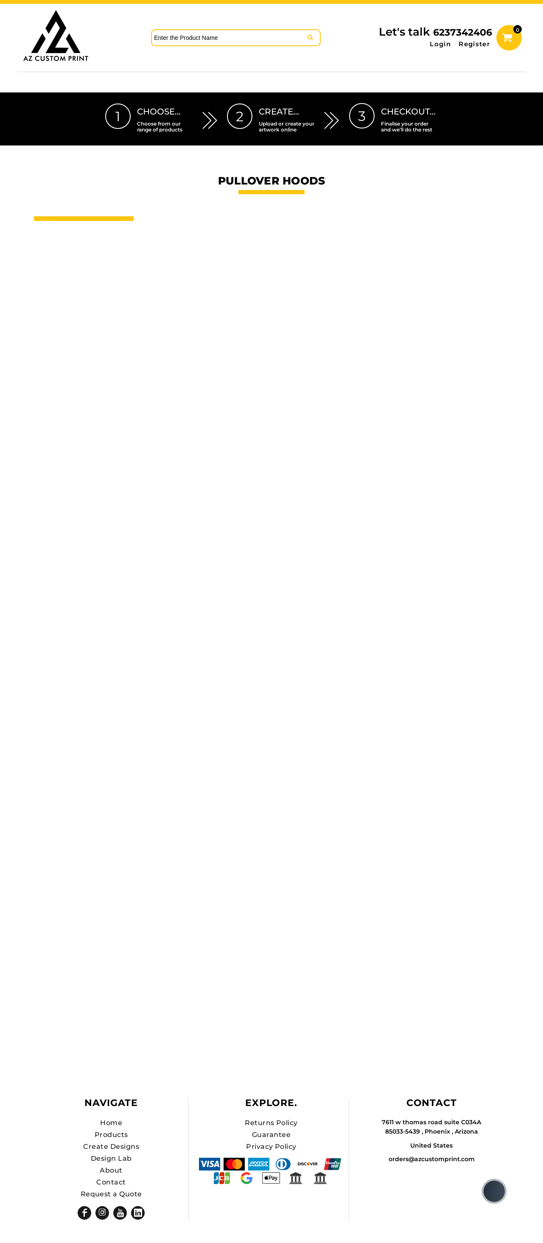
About (111, 1170)
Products (111, 1135)
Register (474, 44)
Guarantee (271, 1135)
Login (440, 44)
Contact (111, 1182)
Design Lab (111, 1158)
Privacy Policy (271, 1146)
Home (111, 1123)
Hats (45, 250)
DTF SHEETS (61, 264)
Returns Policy (271, 1123)
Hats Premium (65, 278)
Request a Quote (111, 1194)
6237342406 (462, 32)
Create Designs (111, 1146)
